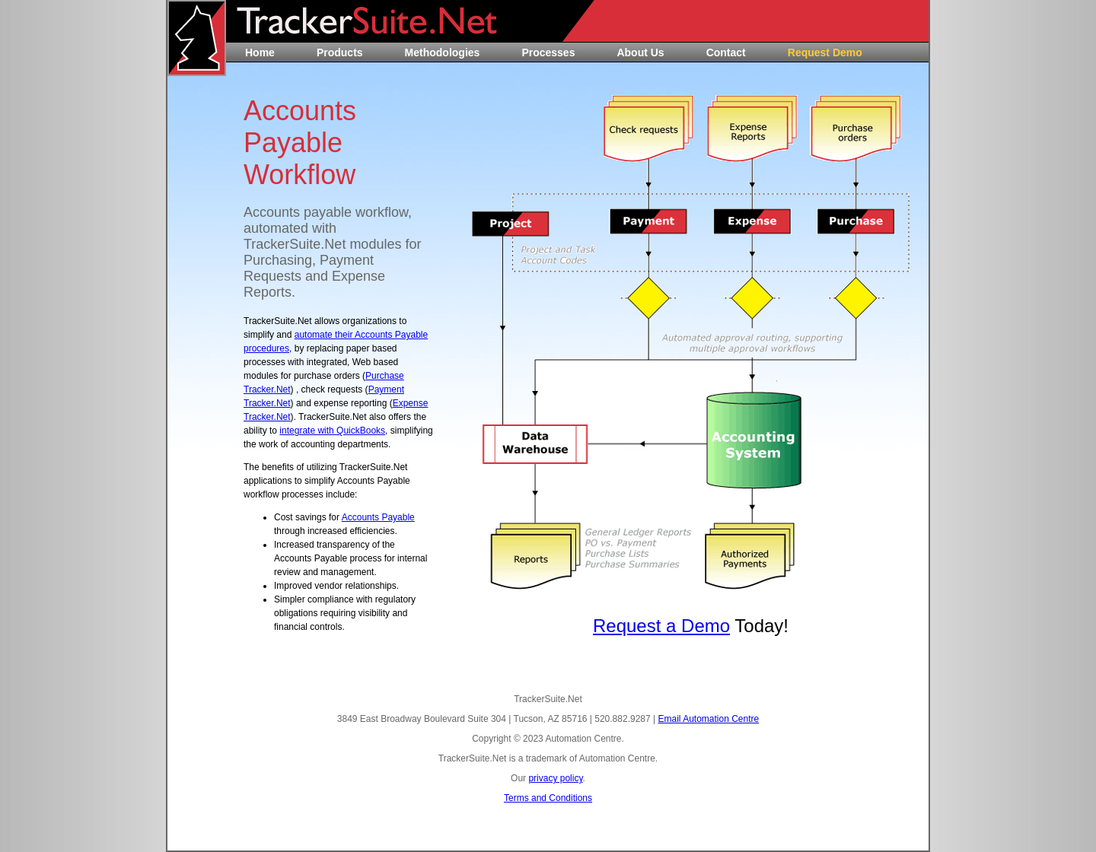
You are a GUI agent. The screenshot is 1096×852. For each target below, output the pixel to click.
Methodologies (442, 52)
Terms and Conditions (548, 798)
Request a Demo (661, 625)
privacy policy (555, 778)
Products (340, 52)
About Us (640, 52)
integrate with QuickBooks (332, 430)
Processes (548, 52)
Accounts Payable (378, 517)
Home (260, 52)
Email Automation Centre (708, 719)
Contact (726, 52)
